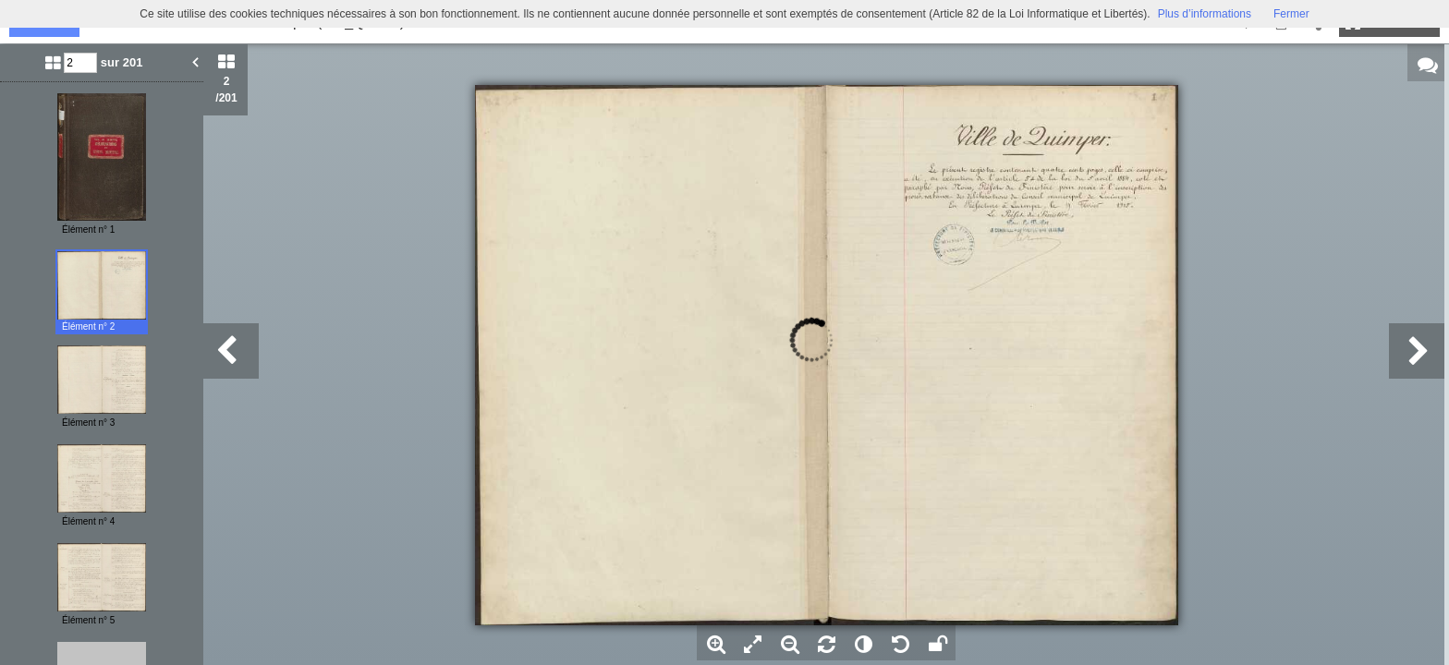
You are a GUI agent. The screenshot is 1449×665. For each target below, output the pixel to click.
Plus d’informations (1204, 13)
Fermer (1291, 13)
